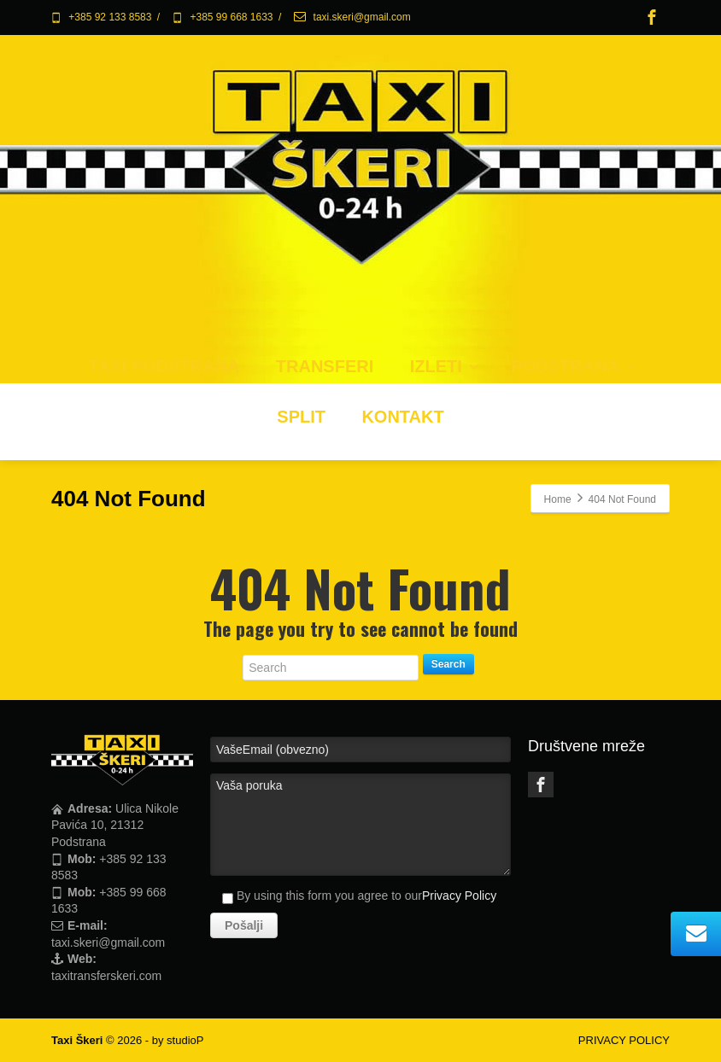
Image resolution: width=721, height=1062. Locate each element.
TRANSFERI (324, 366)
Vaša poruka (360, 824)
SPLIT (301, 416)
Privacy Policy (459, 895)
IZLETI (444, 366)
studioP (185, 1040)
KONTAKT (402, 416)
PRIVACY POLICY (624, 1040)
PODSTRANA (573, 366)
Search (448, 664)
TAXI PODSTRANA (164, 366)
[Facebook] (652, 17)
